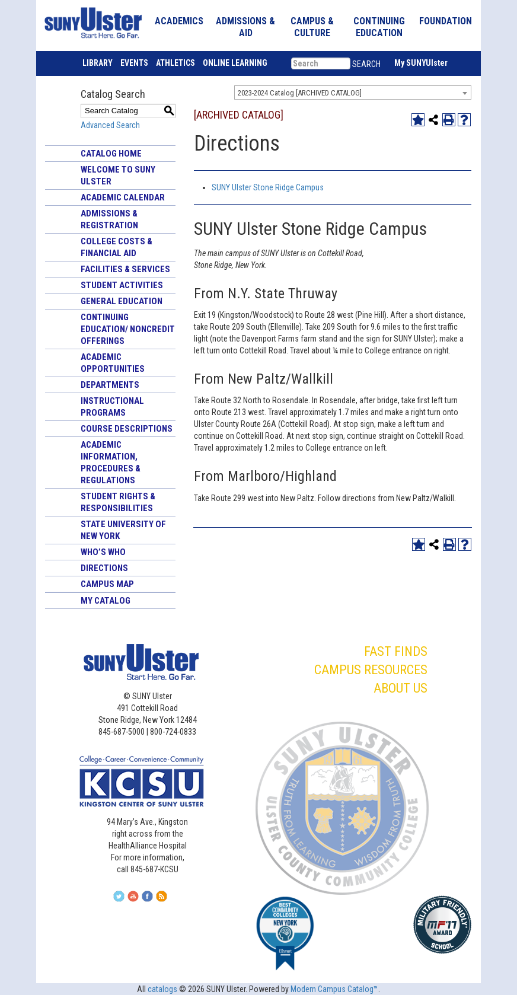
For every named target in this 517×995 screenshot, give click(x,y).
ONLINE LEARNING (235, 63)
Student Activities (122, 285)
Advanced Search (110, 125)
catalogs (162, 989)
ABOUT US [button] (400, 688)
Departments (110, 384)
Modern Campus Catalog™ (334, 989)
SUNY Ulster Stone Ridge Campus (268, 187)
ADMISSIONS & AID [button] (245, 27)
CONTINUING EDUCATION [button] (379, 27)
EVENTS (134, 63)
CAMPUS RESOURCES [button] (370, 669)
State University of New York (123, 530)
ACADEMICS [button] (179, 21)
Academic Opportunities (113, 363)
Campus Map (107, 584)
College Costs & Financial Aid (116, 247)
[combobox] (352, 92)
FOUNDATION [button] (445, 21)
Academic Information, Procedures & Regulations (111, 462)
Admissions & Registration (109, 219)
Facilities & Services (125, 269)
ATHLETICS (175, 63)
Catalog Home (111, 153)
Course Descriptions (127, 428)
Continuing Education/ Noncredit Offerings (128, 329)
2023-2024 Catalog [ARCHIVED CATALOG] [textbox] (300, 92)
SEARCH (366, 64)
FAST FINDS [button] (395, 651)
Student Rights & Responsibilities (118, 502)
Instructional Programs (112, 407)
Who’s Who (103, 552)
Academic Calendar (123, 197)
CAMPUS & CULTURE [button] (312, 27)
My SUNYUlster (421, 63)
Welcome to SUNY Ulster (118, 175)
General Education (121, 301)
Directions (104, 568)
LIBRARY (97, 63)
